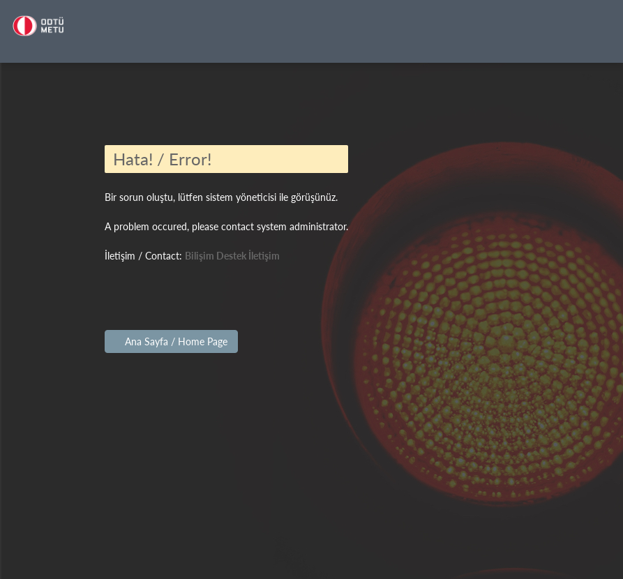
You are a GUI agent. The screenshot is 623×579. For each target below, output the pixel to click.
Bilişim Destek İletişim (232, 256)
